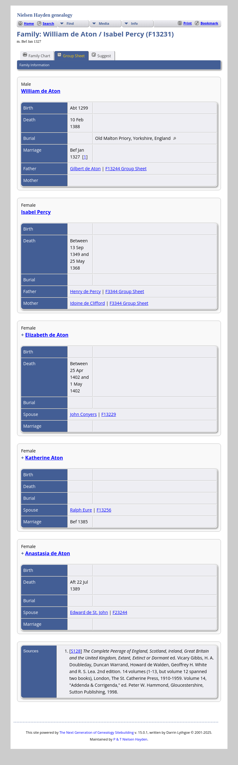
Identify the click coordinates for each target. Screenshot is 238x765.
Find (70, 23)
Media (104, 23)
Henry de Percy (85, 291)
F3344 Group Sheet (124, 291)
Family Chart (36, 55)
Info (134, 23)
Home (29, 23)
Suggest (101, 55)
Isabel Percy (36, 212)
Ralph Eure (81, 510)
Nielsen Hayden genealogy (45, 15)
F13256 (104, 510)
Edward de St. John (89, 612)
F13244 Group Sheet (126, 168)
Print (187, 23)
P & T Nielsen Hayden (130, 739)
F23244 (119, 612)
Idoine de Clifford (87, 303)
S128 (76, 651)
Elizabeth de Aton (46, 334)
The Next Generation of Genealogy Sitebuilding (97, 732)
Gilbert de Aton (85, 168)
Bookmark (209, 23)
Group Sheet (71, 55)
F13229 (108, 414)
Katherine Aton (44, 457)
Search (48, 23)
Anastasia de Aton (47, 553)
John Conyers (83, 414)
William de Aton (40, 91)
